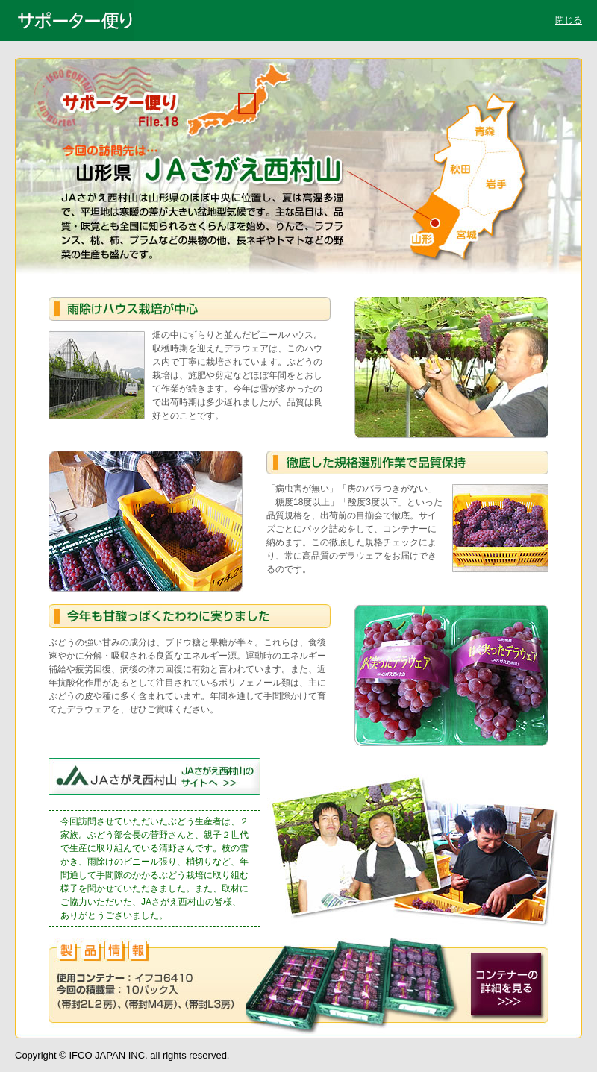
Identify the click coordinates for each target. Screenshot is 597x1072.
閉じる (568, 20)
